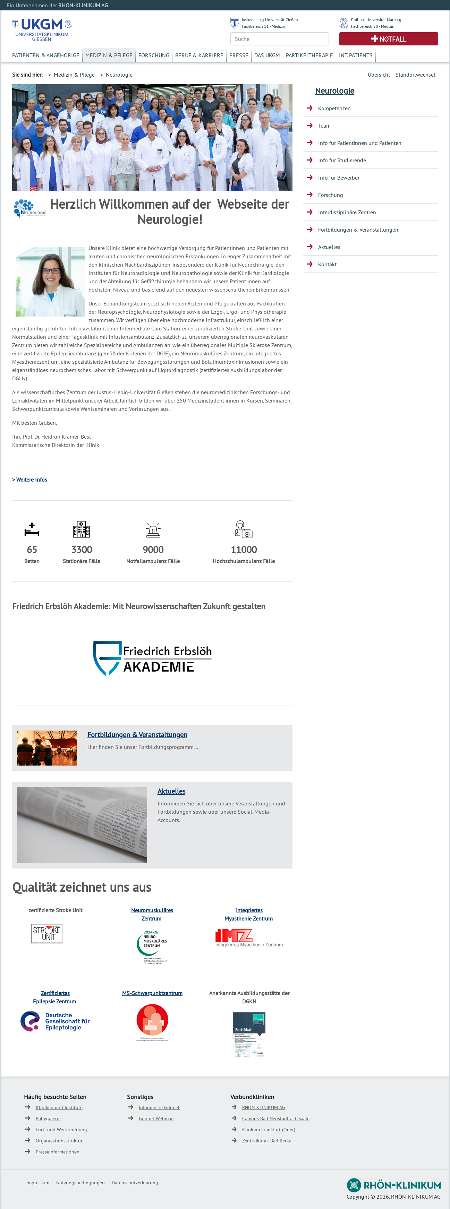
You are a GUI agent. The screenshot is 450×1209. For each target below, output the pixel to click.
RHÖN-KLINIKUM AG (263, 1107)
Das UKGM (267, 55)
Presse (238, 55)
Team (324, 125)
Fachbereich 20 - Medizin (372, 26)
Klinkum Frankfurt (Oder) (268, 1129)
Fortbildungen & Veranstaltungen (137, 734)
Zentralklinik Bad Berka (266, 1141)
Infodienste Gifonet (159, 1107)
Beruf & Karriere (199, 55)
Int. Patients (356, 55)
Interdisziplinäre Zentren (347, 212)
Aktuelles (171, 791)
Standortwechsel (415, 74)
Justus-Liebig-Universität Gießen (270, 19)
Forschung (153, 55)
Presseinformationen (57, 1152)
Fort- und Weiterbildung (61, 1129)
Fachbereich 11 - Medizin (263, 26)
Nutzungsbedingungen (80, 1183)
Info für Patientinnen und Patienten (359, 142)
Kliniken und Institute (59, 1107)
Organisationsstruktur (59, 1141)
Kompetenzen (334, 108)
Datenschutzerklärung (135, 1183)
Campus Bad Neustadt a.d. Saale (275, 1118)
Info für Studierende (342, 160)
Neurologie (119, 74)
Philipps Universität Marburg (376, 19)
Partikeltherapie (309, 55)
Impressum (37, 1183)
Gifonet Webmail (156, 1118)
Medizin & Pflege (109, 55)
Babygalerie (48, 1118)
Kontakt (327, 264)
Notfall (393, 39)
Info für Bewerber (338, 177)
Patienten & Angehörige (45, 55)
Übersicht (379, 74)
